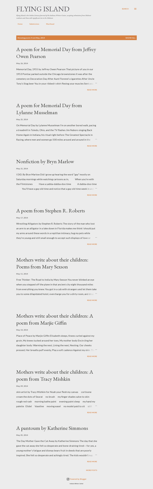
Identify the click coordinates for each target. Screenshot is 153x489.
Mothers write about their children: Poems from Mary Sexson (52, 263)
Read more (92, 90)
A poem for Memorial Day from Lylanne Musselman (49, 109)
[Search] (125, 8)
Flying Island (42, 8)
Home (18, 24)
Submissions (33, 24)
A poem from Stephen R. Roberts (50, 210)
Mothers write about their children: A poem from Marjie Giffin (54, 319)
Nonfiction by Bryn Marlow (45, 161)
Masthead (49, 24)
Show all (131, 38)
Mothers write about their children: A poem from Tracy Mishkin (54, 375)
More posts (91, 470)
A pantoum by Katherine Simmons (52, 428)
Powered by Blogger (76, 479)
